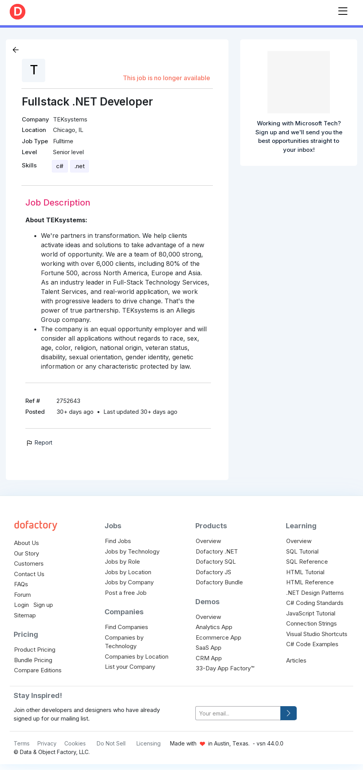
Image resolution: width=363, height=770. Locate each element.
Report (38, 442)
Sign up (43, 604)
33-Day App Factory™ (225, 668)
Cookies (75, 743)
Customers (29, 563)
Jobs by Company (129, 582)
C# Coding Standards (315, 603)
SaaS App (208, 647)
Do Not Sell (111, 743)
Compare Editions (38, 670)
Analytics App (214, 627)
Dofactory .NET (217, 551)
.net (79, 166)
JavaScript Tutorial (310, 613)
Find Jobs (118, 541)
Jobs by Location (128, 572)
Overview (208, 541)
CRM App (209, 658)
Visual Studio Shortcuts (316, 634)
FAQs (21, 584)
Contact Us (29, 574)
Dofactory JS (213, 572)
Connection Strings (311, 623)
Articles (296, 660)
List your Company (130, 666)
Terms (22, 743)
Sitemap (25, 615)
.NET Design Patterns (315, 592)
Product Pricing (34, 649)
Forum (22, 594)
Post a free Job (126, 592)
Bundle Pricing (33, 660)
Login (21, 604)
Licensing (148, 743)
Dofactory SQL (216, 561)
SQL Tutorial (302, 551)
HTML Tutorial (305, 572)
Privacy (47, 743)
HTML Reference (310, 582)
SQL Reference (307, 561)
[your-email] (238, 713)
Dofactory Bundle (219, 582)
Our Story (26, 553)
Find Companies (126, 627)
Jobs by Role (122, 561)
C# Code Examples (312, 644)
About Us (26, 543)
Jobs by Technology (132, 551)
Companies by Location (136, 656)
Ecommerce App (218, 637)
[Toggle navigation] (343, 9)
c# (60, 166)
